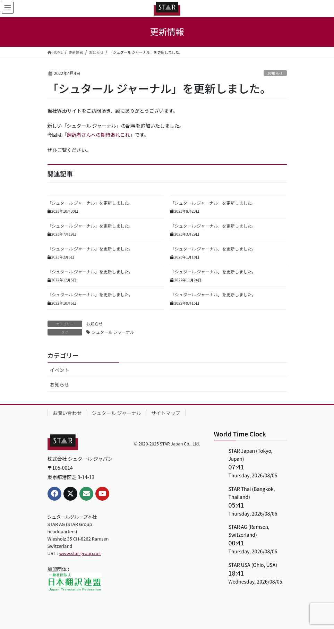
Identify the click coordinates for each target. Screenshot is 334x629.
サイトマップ (165, 412)
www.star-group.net (80, 553)
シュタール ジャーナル (113, 332)
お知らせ (275, 73)
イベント (59, 369)
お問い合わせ (67, 412)
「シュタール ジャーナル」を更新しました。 (90, 203)
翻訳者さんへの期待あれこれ (98, 134)
